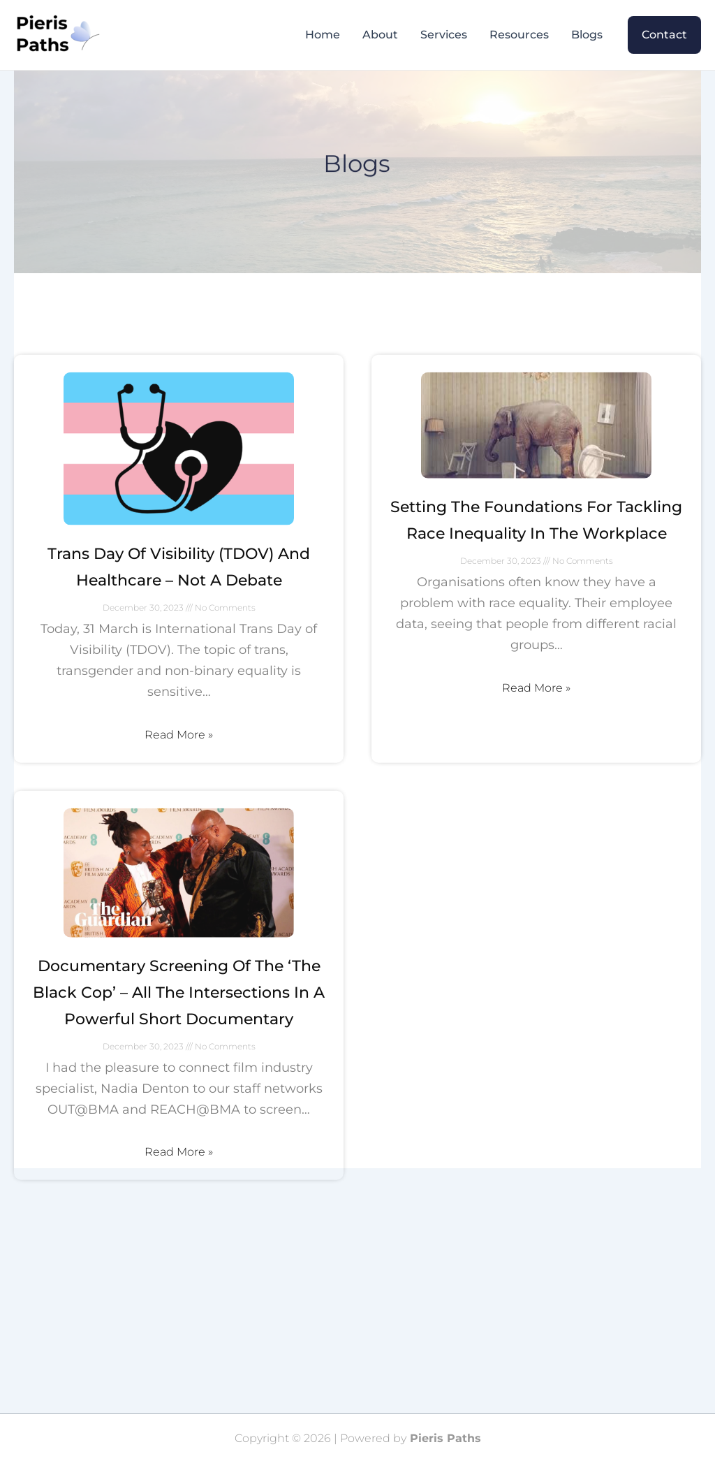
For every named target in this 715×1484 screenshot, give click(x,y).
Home (322, 34)
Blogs (587, 34)
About (380, 34)
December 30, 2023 (144, 648)
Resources (519, 34)
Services (443, 34)
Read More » (179, 775)
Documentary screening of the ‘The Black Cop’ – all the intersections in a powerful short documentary (179, 1033)
